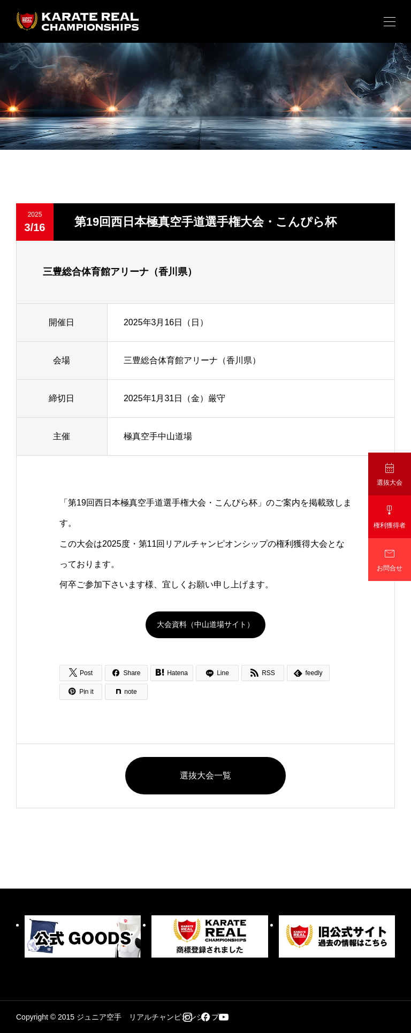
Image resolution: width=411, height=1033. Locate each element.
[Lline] (217, 673)
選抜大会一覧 (205, 775)
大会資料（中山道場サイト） (205, 624)
